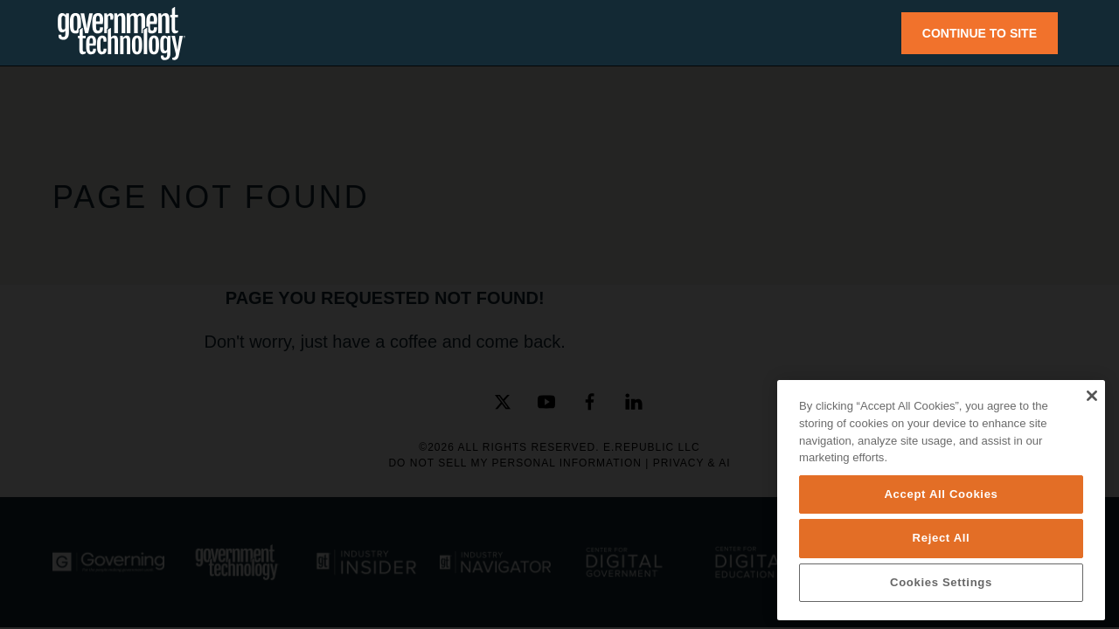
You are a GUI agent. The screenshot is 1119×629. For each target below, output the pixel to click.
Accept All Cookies (940, 494)
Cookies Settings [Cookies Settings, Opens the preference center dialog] (941, 582)
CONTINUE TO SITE (979, 33)
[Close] (1091, 395)
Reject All (941, 537)
